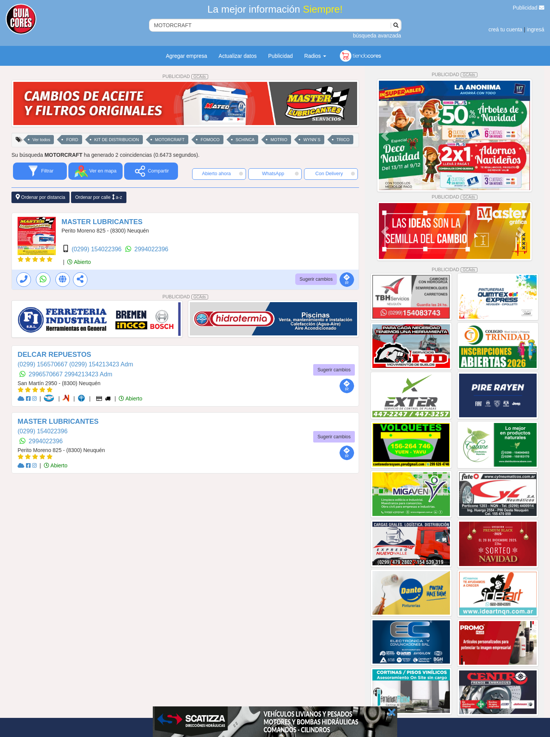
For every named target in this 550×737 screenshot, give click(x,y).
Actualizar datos (237, 56)
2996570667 (46, 374)
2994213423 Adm (88, 374)
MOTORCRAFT (169, 139)
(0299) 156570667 (43, 364)
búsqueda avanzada (377, 36)
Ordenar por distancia (40, 197)
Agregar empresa (186, 56)
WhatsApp (280, 173)
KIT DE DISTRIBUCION (116, 139)
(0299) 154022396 (97, 249)
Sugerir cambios (316, 279)
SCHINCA (245, 139)
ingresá (535, 29)
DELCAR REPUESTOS (54, 354)
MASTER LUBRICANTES (101, 222)
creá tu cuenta (505, 29)
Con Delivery (335, 173)
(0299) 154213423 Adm (101, 364)
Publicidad (529, 8)
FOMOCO (210, 139)
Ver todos (41, 139)
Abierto (79, 262)
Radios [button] (315, 56)
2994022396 (151, 249)
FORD (72, 139)
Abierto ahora (222, 173)
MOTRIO (278, 139)
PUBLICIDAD (185, 76)
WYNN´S (311, 139)
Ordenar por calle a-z (98, 197)
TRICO (342, 139)
